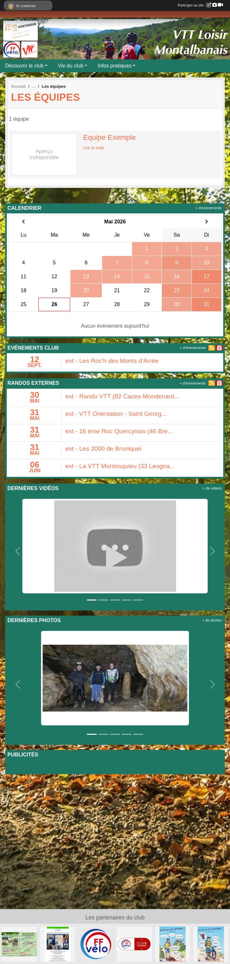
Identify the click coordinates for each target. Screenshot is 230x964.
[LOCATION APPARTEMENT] (58, 944)
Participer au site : (200, 5)
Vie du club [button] (70, 65)
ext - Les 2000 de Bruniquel (103, 448)
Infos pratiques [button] (114, 65)
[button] (17, 551)
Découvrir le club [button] (24, 65)
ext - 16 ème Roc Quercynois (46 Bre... (119, 431)
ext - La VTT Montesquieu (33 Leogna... (120, 466)
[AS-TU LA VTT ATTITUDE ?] (173, 944)
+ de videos (212, 488)
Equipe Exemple (109, 137)
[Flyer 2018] (19, 944)
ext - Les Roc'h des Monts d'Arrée (112, 360)
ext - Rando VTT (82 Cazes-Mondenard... (123, 396)
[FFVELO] (96, 944)
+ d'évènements (208, 208)
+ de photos (212, 620)
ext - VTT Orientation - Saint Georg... (116, 413)
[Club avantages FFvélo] (134, 944)
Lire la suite (93, 147)
